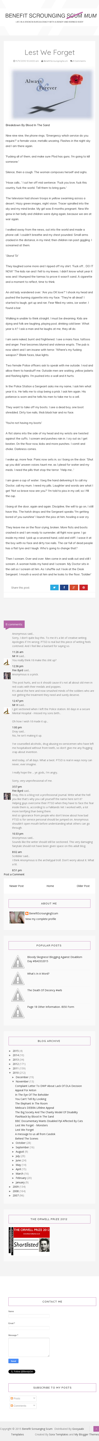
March (20, 1173)
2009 (16, 1186)
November (22, 1081)
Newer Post (16, 886)
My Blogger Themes (86, 1434)
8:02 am (17, 852)
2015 (16, 1051)
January (20, 1182)
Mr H (15, 656)
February (21, 1178)
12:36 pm (17, 666)
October (21, 1143)
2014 (16, 1055)
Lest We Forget (24, 1129)
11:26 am (17, 652)
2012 (16, 1064)
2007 (16, 1195)
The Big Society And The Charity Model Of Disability (46, 1112)
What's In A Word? (38, 973)
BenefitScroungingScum (43, 913)
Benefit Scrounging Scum (37, 1429)
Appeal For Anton (25, 1090)
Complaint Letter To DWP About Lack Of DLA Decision (48, 1086)
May (19, 1165)
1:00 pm (17, 727)
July (18, 1156)
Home (50, 886)
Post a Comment (14, 874)
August (20, 1151)
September (23, 1147)
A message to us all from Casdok (35, 1134)
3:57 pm (17, 786)
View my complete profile (40, 919)
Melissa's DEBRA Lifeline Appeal (34, 1107)
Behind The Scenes (26, 1138)
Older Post (83, 886)
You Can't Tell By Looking (30, 1099)
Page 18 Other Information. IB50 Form (50, 1007)
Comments (18, 1405)
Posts (15, 1398)
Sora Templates (58, 1434)
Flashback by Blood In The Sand (34, 1116)
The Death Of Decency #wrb (44, 990)
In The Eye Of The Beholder (32, 1094)
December (22, 1077)
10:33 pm (17, 833)
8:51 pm (17, 870)
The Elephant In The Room (31, 1103)
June (19, 1160)
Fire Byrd (17, 670)
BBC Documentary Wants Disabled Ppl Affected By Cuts (49, 1121)
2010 (16, 1072)
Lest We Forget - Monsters (31, 1125)
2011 (16, 1068)
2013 (16, 1059)
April (19, 1169)
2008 (16, 1191)
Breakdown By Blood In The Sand (28, 125)
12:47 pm (17, 701)
